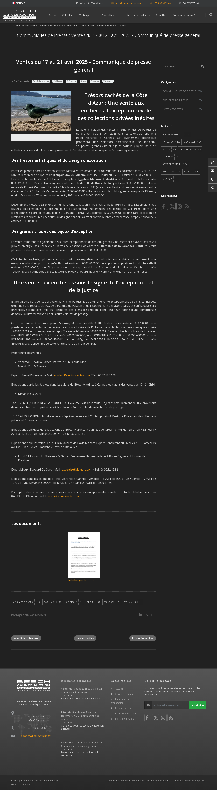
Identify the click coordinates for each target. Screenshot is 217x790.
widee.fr (27, 783)
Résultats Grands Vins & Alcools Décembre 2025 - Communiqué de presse (80, 716)
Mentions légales (124, 718)
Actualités (161, 15)
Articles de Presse (182, 100)
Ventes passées (88, 15)
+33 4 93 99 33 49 (160, 3)
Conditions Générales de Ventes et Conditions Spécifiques (138, 780)
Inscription (197, 705)
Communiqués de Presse (51, 25)
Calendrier (68, 15)
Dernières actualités (76, 680)
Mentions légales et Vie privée (189, 780)
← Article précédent (26, 638)
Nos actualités (28, 25)
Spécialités (108, 15)
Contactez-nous (190, 3)
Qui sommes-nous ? (184, 15)
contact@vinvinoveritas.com (72, 375)
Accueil (53, 15)
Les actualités (85, 638)
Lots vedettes (182, 109)
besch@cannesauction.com (126, 3)
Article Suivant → (142, 638)
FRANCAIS (19, 3)
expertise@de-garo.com (77, 469)
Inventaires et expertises (135, 15)
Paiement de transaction (120, 701)
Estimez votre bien (125, 713)
